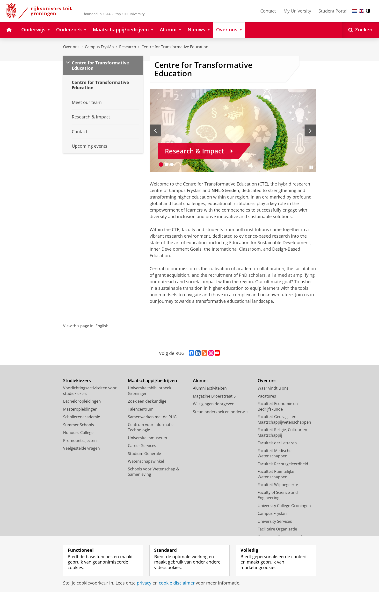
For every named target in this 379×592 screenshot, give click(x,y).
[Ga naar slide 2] (166, 164)
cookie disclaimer (177, 583)
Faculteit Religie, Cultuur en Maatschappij (282, 432)
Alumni (200, 380)
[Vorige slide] (155, 130)
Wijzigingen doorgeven (213, 403)
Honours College (78, 432)
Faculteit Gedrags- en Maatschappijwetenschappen (284, 419)
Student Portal (333, 11)
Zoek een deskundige (147, 401)
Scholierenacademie (81, 417)
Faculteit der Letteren (277, 443)
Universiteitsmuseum (147, 438)
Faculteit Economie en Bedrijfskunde (278, 406)
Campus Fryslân (99, 46)
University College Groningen (284, 505)
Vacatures (267, 396)
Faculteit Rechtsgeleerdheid (283, 464)
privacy (144, 583)
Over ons (71, 46)
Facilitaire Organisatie (277, 529)
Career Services (142, 445)
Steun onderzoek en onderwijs (220, 411)
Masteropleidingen (80, 409)
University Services (275, 521)
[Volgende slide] (310, 130)
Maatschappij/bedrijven (152, 380)
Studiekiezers (77, 380)
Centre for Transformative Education (174, 46)
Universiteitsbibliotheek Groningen (149, 390)
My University (297, 11)
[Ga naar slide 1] (161, 164)
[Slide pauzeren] (311, 167)
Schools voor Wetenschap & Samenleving (153, 471)
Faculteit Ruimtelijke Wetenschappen (276, 474)
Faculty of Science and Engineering (278, 495)
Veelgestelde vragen (81, 448)
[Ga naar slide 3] (172, 164)
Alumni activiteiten (210, 388)
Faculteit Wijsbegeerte (278, 484)
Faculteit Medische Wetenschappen (275, 453)
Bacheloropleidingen (82, 401)
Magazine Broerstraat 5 (214, 396)
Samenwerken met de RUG (152, 417)
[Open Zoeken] (360, 30)
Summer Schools (78, 424)
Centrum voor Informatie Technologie (151, 427)
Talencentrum (140, 409)
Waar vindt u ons (273, 388)
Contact (268, 11)
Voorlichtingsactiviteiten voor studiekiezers (90, 390)
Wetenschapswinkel (146, 461)
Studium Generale (144, 453)
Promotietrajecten (80, 440)
